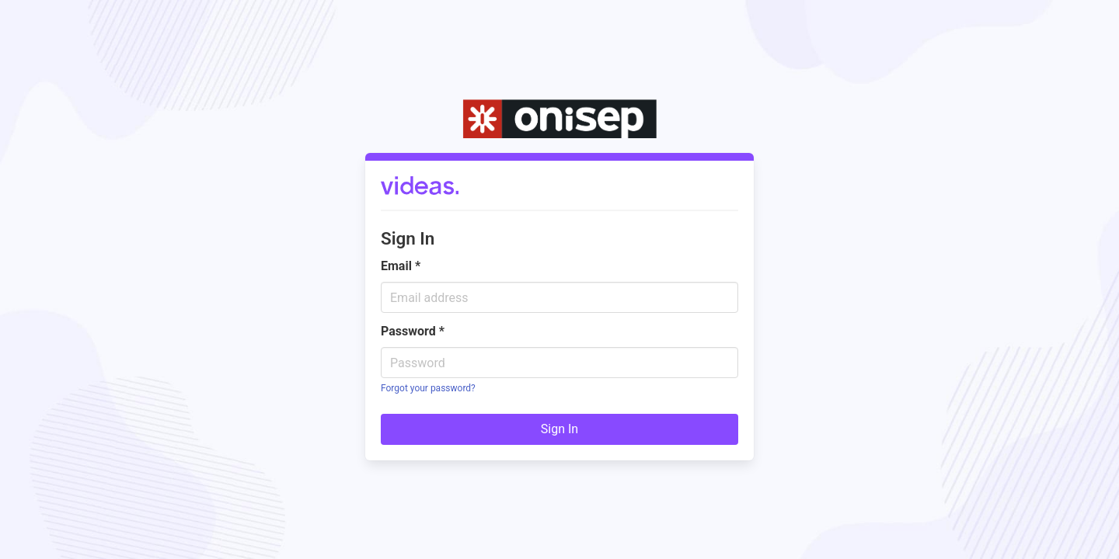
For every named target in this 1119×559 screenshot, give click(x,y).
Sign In (559, 429)
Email (400, 266)
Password (412, 331)
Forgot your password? (428, 388)
